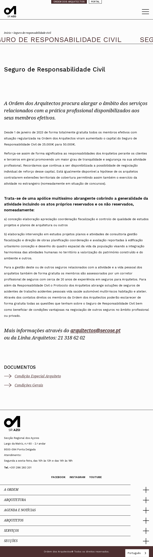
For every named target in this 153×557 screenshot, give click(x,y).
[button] (76, 490)
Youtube (95, 477)
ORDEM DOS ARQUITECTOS (69, 1)
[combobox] (137, 553)
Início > (8, 33)
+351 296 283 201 (20, 467)
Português (134, 553)
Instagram (77, 477)
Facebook (58, 477)
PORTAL (95, 1)
